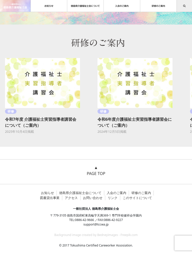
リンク (113, 198)
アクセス (71, 198)
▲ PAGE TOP (96, 170)
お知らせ (47, 192)
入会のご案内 (116, 192)
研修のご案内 (141, 192)
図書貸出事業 (50, 198)
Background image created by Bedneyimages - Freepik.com (96, 235)
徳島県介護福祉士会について (80, 192)
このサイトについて (137, 198)
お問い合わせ (92, 198)
